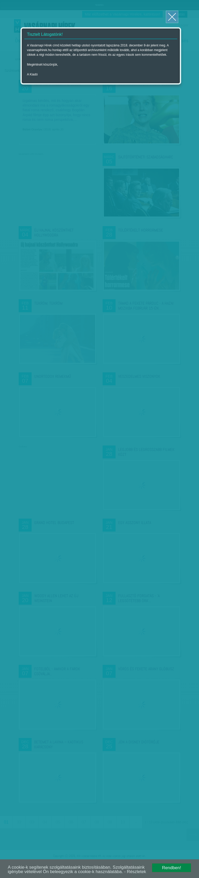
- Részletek (136, 871)
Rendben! (171, 867)
